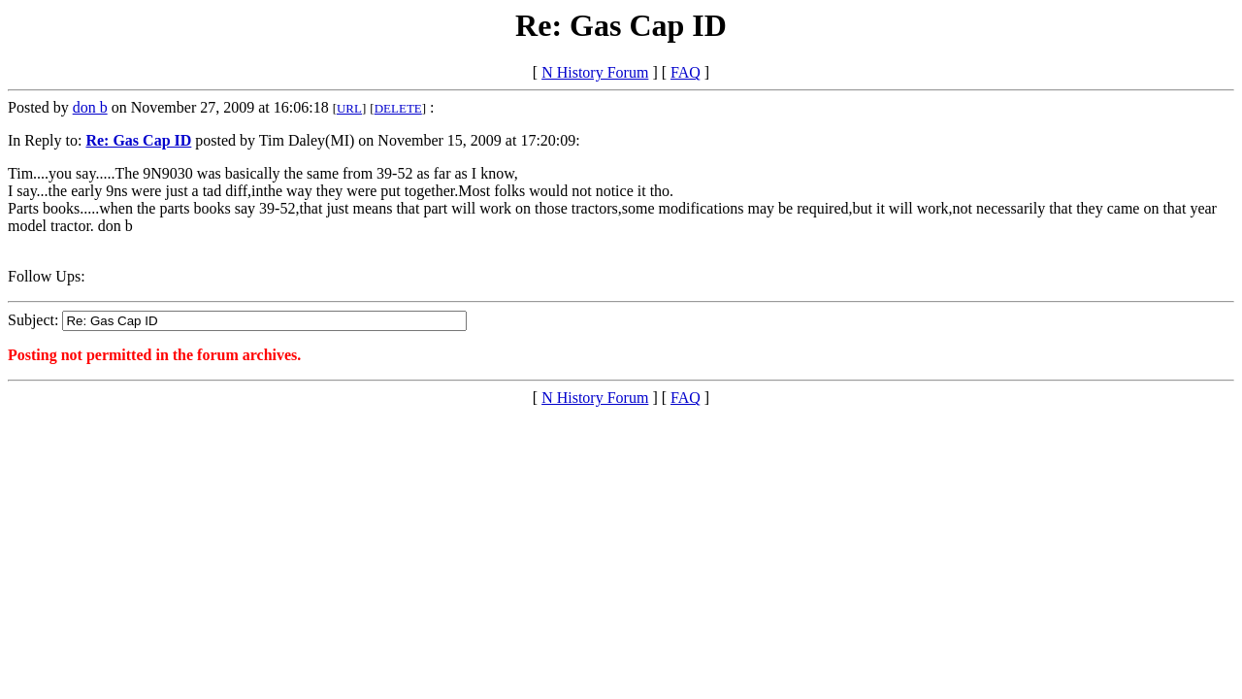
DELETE (398, 108)
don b (90, 107)
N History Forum (594, 72)
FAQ (685, 72)
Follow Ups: (46, 276)
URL (349, 108)
